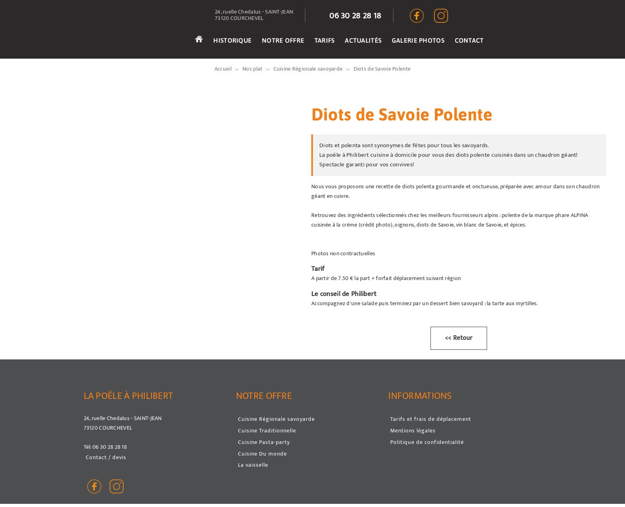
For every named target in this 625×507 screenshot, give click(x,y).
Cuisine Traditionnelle (267, 430)
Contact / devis (106, 457)
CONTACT (469, 40)
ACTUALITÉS (363, 40)
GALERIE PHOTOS (418, 40)
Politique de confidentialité (427, 442)
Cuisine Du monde (262, 453)
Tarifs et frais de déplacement (430, 419)
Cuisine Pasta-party (264, 442)
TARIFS (324, 40)
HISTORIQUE (232, 40)
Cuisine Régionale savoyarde (276, 419)
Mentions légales (413, 430)
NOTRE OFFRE (283, 40)
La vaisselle (253, 465)
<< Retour (459, 338)
